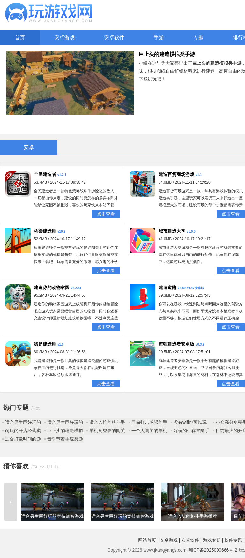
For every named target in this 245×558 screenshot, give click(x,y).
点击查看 (106, 214)
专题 (198, 37)
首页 (20, 37)
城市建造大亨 (172, 230)
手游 (159, 37)
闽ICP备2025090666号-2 (212, 550)
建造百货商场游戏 (176, 174)
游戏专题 (212, 540)
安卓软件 (114, 37)
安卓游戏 (64, 37)
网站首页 (147, 540)
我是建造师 (45, 344)
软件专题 (233, 540)
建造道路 (167, 287)
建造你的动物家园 (52, 287)
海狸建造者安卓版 (176, 344)
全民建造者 (45, 174)
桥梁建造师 (45, 230)
